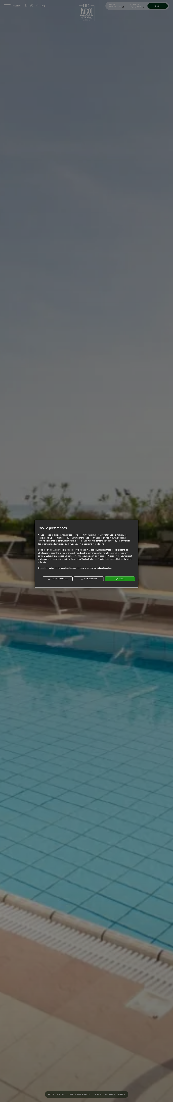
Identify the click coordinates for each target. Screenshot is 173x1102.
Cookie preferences (57, 579)
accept (119, 579)
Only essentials (88, 579)
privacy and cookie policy (100, 568)
